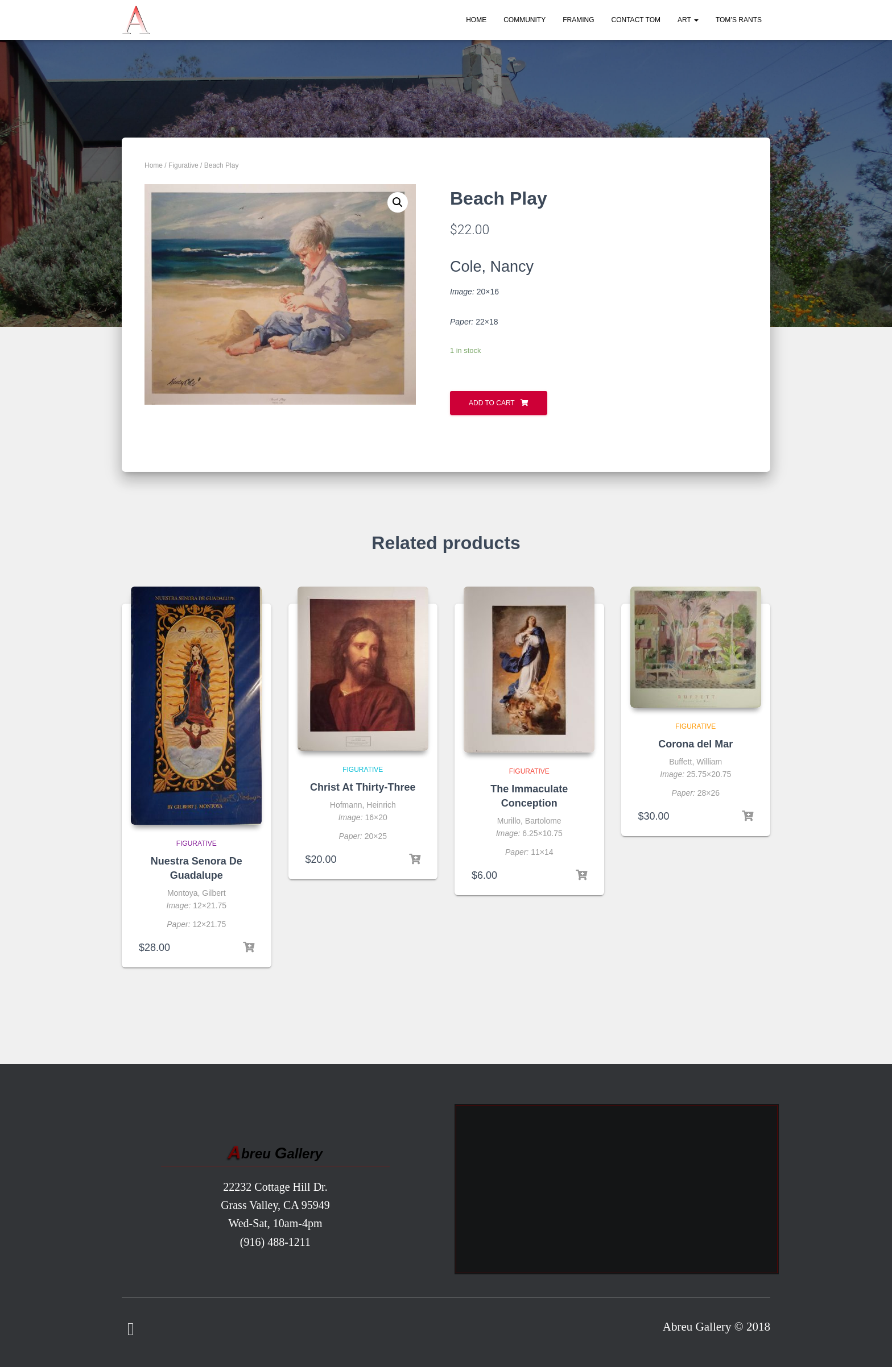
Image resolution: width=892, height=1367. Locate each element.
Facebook (131, 1329)
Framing (578, 20)
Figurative (183, 165)
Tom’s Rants (739, 20)
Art (688, 20)
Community (524, 20)
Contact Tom (636, 20)
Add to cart (492, 403)
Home (476, 20)
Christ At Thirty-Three (362, 787)
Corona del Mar (695, 744)
